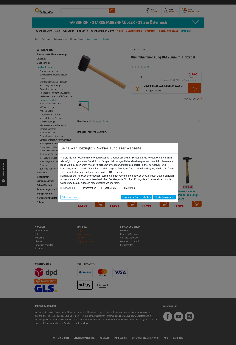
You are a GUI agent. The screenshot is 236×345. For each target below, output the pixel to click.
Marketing (129, 188)
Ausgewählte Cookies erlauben (136, 197)
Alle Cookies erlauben (164, 197)
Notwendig (69, 188)
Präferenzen (89, 188)
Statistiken (110, 188)
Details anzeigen (69, 197)
